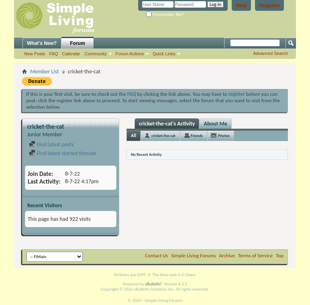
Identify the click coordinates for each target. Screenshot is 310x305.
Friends (197, 135)
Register (269, 5)
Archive (227, 255)
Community (95, 53)
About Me (215, 123)
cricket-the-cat (163, 135)
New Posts (34, 53)
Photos (224, 135)
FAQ (53, 53)
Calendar (71, 53)
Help (241, 5)
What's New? (42, 43)
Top (279, 255)
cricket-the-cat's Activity (167, 123)
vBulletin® (154, 284)
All (133, 135)
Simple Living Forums (193, 255)
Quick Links (164, 53)
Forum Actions (130, 53)
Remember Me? (165, 14)
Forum (77, 43)
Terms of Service (255, 255)
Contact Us (156, 255)
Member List (44, 71)
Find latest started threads (62, 153)
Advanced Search (270, 53)
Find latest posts (51, 144)
